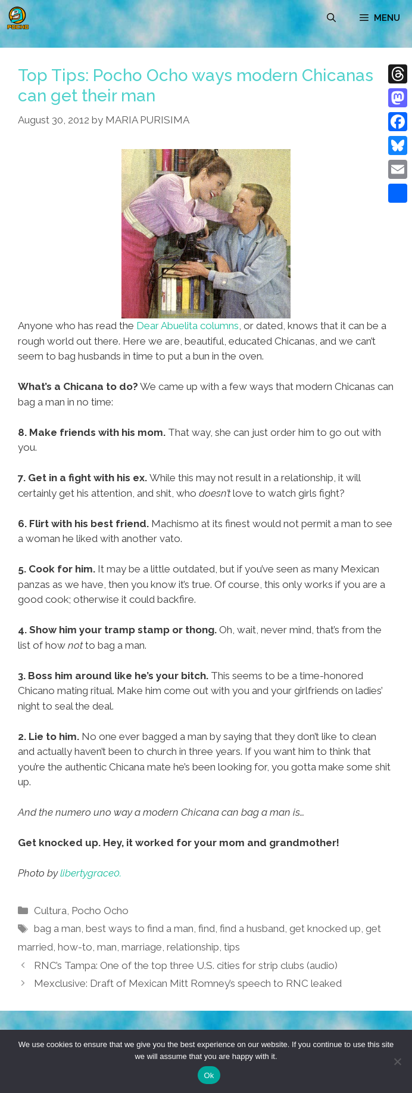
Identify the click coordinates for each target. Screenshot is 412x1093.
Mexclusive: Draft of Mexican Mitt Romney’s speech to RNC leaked (188, 983)
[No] (397, 1061)
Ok (209, 1075)
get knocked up (325, 928)
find (206, 928)
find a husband (252, 928)
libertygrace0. (90, 873)
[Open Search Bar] (331, 18)
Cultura (50, 910)
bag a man (57, 928)
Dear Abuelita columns (187, 326)
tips (232, 947)
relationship (193, 947)
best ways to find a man (139, 928)
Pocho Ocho (100, 910)
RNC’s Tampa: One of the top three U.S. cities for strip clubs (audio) (186, 965)
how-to (75, 947)
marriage (141, 947)
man (107, 947)
